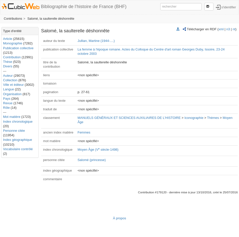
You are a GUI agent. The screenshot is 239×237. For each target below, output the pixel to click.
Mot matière (11, 117)
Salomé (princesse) (91, 160)
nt (234, 29)
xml (221, 29)
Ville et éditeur (14, 85)
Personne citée (14, 131)
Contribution (12, 57)
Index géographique (17, 140)
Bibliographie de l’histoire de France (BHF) (83, 6)
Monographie (12, 43)
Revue (8, 103)
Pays (6, 98)
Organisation (12, 94)
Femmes (83, 132)
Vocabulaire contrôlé (18, 149)
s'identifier (228, 7)
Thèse (7, 62)
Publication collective (18, 48)
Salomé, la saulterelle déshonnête (50, 18)
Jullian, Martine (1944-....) (96, 41)
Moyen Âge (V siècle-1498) (97, 149)
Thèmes (213, 118)
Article (7, 39)
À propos (119, 218)
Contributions (13, 18)
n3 (228, 29)
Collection (10, 80)
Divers (7, 66)
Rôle (6, 108)
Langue (8, 89)
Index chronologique (18, 121)
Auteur (8, 75)
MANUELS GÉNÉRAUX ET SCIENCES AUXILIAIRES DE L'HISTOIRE (129, 118)
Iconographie (193, 118)
